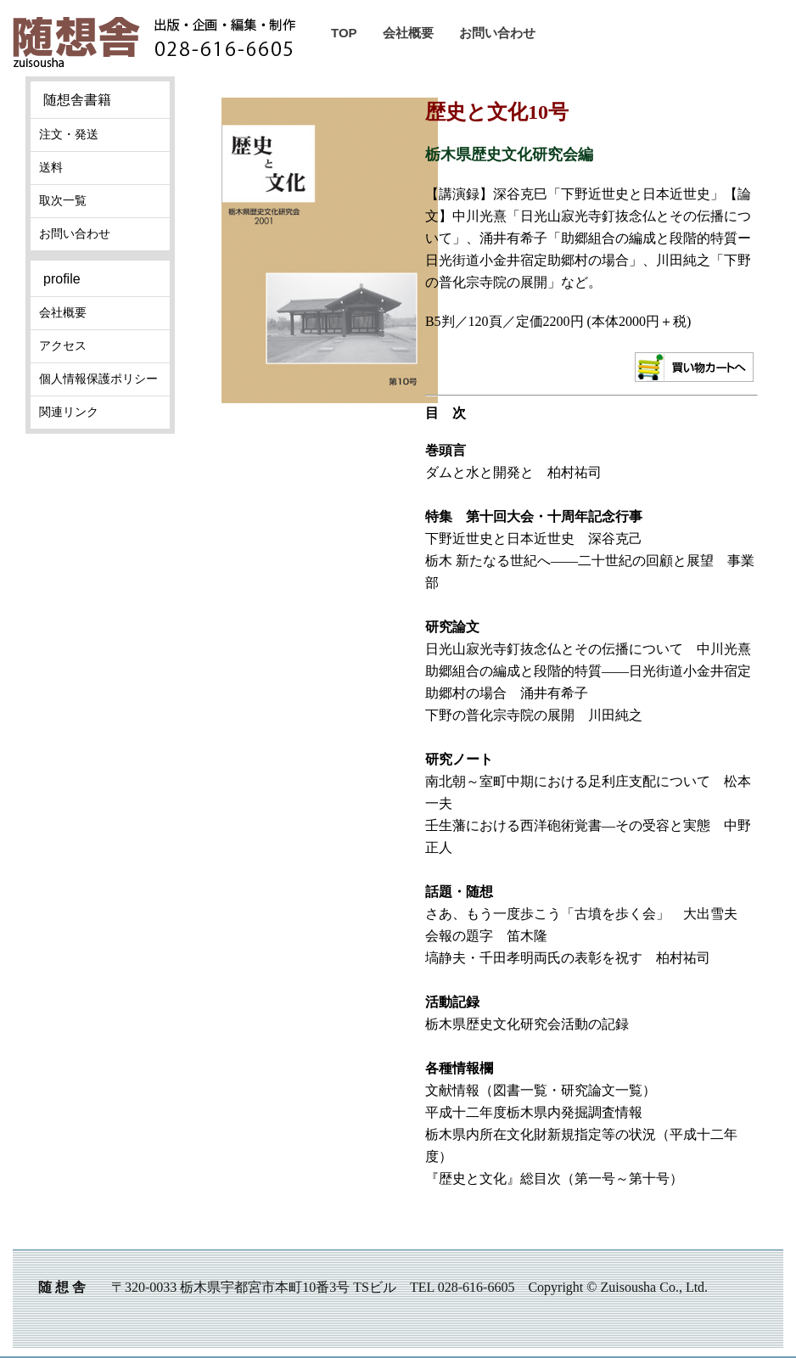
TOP (344, 32)
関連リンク (68, 411)
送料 (51, 167)
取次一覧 (63, 200)
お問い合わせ (497, 32)
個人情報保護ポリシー (98, 378)
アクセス (63, 345)
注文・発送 (68, 134)
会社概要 (408, 32)
